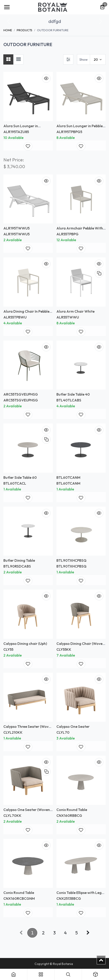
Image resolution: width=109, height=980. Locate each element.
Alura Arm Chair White (75, 311)
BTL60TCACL (14, 483)
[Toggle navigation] (6, 7)
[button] (8, 21)
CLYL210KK (13, 732)
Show (83, 59)
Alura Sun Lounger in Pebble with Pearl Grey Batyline (79, 127)
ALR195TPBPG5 (69, 131)
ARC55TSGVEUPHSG (20, 394)
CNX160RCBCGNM (19, 898)
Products (24, 30)
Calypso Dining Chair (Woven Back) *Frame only (80, 645)
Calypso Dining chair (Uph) (25, 643)
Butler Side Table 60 (20, 477)
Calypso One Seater (73, 726)
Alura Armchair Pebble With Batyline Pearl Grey (79, 230)
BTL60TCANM (68, 477)
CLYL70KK (12, 815)
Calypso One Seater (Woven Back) (26, 811)
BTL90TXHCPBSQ (71, 560)
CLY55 (8, 649)
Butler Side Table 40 (73, 394)
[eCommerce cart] (102, 7)
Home (7, 30)
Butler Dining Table (19, 560)
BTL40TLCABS (68, 400)
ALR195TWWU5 (16, 228)
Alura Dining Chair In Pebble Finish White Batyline (26, 313)
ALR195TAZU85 (16, 131)
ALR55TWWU (67, 317)
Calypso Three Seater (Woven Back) (28, 728)
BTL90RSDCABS (17, 566)
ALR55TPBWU (15, 317)
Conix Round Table (71, 809)
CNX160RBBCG (69, 815)
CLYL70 (63, 732)
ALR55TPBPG (67, 234)
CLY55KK (63, 649)
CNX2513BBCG (68, 898)
